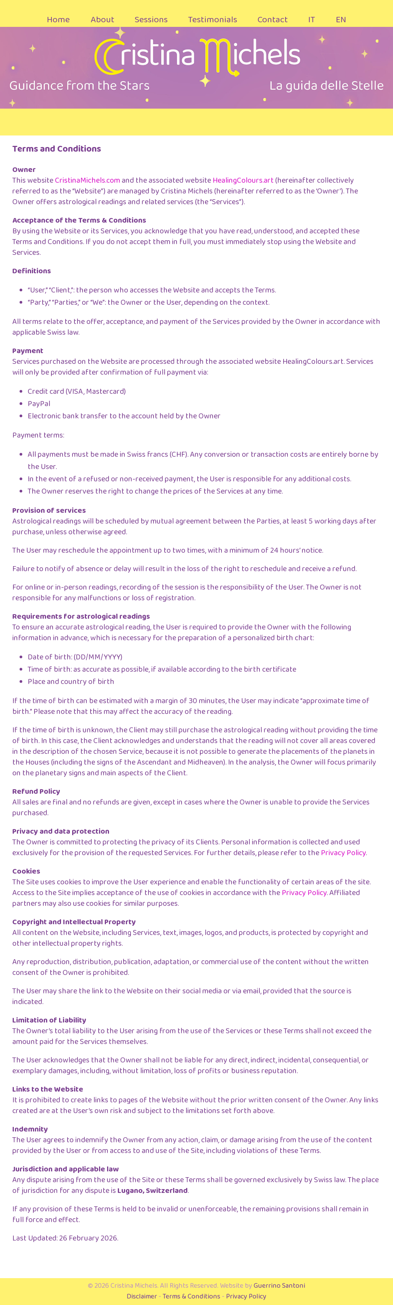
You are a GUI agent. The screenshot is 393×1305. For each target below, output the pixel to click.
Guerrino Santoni (279, 1285)
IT (311, 20)
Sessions (151, 20)
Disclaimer (142, 1296)
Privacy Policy (343, 853)
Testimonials (212, 20)
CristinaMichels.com (87, 180)
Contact (273, 20)
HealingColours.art (243, 180)
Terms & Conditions (191, 1296)
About (102, 20)
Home (58, 20)
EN (341, 20)
